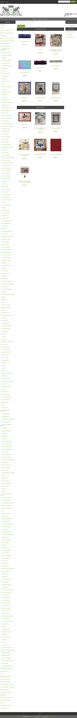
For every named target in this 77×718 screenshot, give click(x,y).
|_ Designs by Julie (4, 181)
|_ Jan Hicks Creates (4, 273)
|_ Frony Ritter (3, 228)
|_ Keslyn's (2, 302)
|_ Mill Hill (2, 365)
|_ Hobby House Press (5, 257)
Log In (7, 1)
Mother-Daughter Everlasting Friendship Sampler (56, 50)
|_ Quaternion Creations (5, 457)
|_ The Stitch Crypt (4, 623)
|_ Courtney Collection (5, 160)
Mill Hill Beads (3, 694)
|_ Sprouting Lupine (4, 547)
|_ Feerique (3, 202)
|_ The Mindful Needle (5, 600)
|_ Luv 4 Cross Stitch (4, 349)
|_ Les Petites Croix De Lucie (6, 315)
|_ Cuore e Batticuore (5, 173)
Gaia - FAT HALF (25, 72)
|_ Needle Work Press (5, 394)
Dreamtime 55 (24, 41)
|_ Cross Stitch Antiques (5, 168)
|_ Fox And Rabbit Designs (6, 220)
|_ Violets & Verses (4, 644)
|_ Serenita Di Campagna (5, 526)
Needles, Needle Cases (5, 700)
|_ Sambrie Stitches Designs (6, 502)
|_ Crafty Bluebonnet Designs (6, 162)
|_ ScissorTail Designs (5, 521)
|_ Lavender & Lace (4, 312)
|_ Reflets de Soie (4, 470)
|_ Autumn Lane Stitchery (5, 86)
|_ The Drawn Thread (5, 594)
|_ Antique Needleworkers (5, 65)
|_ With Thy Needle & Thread (6, 660)
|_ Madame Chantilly (4, 352)
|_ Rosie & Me (3, 488)
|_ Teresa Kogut (3, 573)
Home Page (34, 19)
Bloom (40, 49)
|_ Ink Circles (3, 268)
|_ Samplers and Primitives (6, 505)
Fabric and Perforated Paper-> (6, 668)
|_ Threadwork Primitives (5, 631)
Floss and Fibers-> (4, 671)
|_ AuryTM (2, 84)
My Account (45, 19)
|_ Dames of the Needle (5, 176)
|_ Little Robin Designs (5, 328)
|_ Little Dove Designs (5, 323)
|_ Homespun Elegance (5, 260)
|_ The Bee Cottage (4, 581)
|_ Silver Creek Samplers (5, 539)
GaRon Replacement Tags (5, 681)
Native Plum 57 (40, 68)
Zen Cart (41, 716)
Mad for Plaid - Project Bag (6, 692)
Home (2, 1)
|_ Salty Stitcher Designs (5, 497)
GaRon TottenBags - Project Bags (7, 687)
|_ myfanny (2, 389)
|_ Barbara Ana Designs (5, 91)
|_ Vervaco (2, 642)
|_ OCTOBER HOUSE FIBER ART (7, 419)
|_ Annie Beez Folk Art (5, 63)
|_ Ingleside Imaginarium (5, 265)
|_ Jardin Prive (3, 276)
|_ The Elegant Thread (5, 597)
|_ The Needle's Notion (5, 605)
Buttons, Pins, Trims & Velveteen (7, 38)
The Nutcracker (24, 97)
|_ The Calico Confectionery (6, 589)
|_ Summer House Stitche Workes (7, 568)
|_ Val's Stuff (3, 639)
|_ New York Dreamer (5, 399)
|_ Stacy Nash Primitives (5, 550)
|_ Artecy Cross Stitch (5, 73)
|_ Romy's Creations (4, 480)
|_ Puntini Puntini (4, 451)
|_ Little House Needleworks (6, 325)
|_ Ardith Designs (4, 68)
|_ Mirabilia (2, 368)
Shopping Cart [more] (71, 22)
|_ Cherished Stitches (5, 131)
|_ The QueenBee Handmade (6, 616)
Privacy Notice (69, 34)
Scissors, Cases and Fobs (5, 705)
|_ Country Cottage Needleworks (7, 157)
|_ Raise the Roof (4, 462)
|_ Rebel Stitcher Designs (5, 465)
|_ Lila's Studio (3, 318)
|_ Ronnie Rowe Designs (5, 483)
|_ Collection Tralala (4, 141)
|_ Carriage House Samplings (6, 126)
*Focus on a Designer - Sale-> (6, 30)
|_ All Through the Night (5, 52)
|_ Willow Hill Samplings (5, 658)
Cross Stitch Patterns (24, 21)
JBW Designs (31, 21)
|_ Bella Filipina (3, 94)
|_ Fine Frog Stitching (5, 212)
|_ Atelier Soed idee (4, 81)
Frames (2, 673)
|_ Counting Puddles (4, 155)
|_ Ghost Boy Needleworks (6, 231)
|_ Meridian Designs (4, 360)
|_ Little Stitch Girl (4, 331)
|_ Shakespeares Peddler (5, 531)
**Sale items (2, 25)
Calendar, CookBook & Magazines (7, 40)
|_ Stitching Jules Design (5, 555)
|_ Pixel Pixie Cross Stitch (5, 441)
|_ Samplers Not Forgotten (6, 508)
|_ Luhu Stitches (4, 344)
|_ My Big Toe (3, 383)
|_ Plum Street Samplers (5, 443)
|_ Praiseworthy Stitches (5, 446)
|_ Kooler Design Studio (5, 307)
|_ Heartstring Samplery (5, 252)
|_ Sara (2, 510)
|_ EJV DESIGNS (4, 186)
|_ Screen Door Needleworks (6, 524)
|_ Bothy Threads (4, 113)
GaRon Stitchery (32, 716)
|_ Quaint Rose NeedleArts (6, 454)
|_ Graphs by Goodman (5, 239)
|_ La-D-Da (2, 310)
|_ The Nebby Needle (5, 602)
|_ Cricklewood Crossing (5, 165)
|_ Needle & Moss (4, 391)
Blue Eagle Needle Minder (40, 154)
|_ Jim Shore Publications (5, 289)
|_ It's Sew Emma (4, 270)
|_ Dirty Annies (3, 183)
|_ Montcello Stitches (4, 378)
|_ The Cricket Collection (5, 592)
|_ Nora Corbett (3, 407)
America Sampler (56, 128)
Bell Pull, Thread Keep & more (6, 32)
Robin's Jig (24, 124)
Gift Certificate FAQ (70, 37)
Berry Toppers (3, 35)
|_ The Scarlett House (5, 618)
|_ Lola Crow (3, 336)
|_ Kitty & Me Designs (5, 304)
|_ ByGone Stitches (4, 120)
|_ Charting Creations (5, 128)
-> (5, 43)
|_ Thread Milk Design (5, 629)
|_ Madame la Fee (4, 354)
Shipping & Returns (70, 31)
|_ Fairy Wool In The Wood (6, 199)
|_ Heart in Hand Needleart (6, 249)
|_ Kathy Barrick (3, 299)
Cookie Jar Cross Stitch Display (24, 155)
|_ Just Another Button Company (7, 294)
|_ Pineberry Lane (4, 436)
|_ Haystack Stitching (5, 247)
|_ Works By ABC (4, 663)
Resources (40, 19)
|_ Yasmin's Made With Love (6, 665)
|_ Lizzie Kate (3, 333)
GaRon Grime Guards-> (5, 679)
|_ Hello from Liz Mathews (6, 254)
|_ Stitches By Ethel (4, 552)
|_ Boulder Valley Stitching (6, 115)
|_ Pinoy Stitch (3, 438)
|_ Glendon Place (4, 233)
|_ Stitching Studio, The (5, 558)
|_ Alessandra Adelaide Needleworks (5, 49)
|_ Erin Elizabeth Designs (5, 194)
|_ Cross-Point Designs (5, 170)
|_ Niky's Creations (4, 402)
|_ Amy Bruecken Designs (6, 55)
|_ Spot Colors (3, 545)
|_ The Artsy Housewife (5, 579)
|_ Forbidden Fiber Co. (5, 218)
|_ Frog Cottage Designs (5, 223)
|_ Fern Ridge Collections (5, 205)
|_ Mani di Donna (4, 357)
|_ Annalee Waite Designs (6, 60)
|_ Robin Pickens (4, 478)
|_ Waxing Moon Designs (5, 647)
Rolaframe (2, 702)
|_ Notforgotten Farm (4, 416)
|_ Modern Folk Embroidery (6, 373)
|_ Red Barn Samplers (5, 467)
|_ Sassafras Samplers (5, 513)
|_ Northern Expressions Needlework (5, 410)
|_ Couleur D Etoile (4, 152)
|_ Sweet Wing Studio (5, 571)
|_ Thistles (2, 626)
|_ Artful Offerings (4, 76)
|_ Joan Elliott (3, 291)
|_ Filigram (2, 207)
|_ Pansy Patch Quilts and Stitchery (6, 425)
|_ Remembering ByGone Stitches (7, 472)
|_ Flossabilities (3, 215)
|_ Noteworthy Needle (5, 413)
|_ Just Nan (3, 297)
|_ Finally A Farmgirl (4, 210)
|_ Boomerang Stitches (5, 110)
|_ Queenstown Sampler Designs (7, 459)
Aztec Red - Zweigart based (56, 154)
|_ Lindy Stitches (4, 320)
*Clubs (1, 27)
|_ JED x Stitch (3, 286)
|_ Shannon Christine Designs (6, 534)
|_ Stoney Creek (4, 563)
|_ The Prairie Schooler (5, 608)
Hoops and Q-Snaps (4, 689)
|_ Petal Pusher (3, 428)
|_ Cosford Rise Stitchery (5, 144)
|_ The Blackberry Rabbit (5, 584)
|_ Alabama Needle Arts (5, 46)
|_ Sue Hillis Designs (4, 566)
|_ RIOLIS (2, 475)
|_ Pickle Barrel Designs (5, 430)
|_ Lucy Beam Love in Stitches (6, 341)
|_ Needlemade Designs (5, 396)
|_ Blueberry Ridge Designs (6, 107)
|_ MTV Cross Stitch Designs (6, 381)
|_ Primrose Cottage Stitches (6, 449)
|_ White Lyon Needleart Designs (7, 650)
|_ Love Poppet (3, 339)
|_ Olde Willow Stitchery (5, 421)
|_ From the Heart (4, 226)
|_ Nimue (2, 404)
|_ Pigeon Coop (3, 433)
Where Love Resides (56, 97)
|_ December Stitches (5, 178)
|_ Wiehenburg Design (5, 652)
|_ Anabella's (3, 57)
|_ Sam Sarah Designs (5, 500)
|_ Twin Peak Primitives (5, 637)
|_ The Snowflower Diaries (6, 621)
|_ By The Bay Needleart (5, 118)
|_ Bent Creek (3, 97)
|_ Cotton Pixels (3, 149)
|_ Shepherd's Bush (4, 537)
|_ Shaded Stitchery (4, 529)
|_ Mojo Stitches (3, 375)
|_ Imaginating (3, 262)
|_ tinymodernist (3, 634)
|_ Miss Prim (3, 370)
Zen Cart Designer (51, 716)
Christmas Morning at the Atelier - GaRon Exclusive (25, 181)
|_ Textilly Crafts (3, 576)
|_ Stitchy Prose (3, 560)
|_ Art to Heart (3, 70)
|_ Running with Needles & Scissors (6, 494)
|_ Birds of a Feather (4, 99)
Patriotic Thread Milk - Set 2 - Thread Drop (40, 128)
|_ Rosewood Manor (4, 486)
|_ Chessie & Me (4, 139)
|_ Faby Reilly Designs (5, 197)
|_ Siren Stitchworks (4, 542)
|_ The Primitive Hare (5, 610)
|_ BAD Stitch (3, 89)
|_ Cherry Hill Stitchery (5, 136)
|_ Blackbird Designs (4, 105)
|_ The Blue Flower (4, 587)
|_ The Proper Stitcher (5, 613)
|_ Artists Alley (3, 78)
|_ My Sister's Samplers (5, 386)
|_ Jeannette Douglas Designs (6, 283)
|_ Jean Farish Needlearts (6, 281)
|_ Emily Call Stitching (5, 189)
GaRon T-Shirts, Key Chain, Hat (7, 684)
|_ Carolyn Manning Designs (6, 123)
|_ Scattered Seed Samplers (6, 518)
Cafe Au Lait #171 (56, 65)
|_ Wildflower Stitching (5, 655)
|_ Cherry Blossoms (4, 134)
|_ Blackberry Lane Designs (6, 102)
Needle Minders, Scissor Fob (6, 697)
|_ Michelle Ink (3, 362)
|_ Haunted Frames (4, 244)
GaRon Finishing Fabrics (5, 676)
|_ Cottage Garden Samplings (6, 147)
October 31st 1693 (40, 97)
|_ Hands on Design (4, 241)
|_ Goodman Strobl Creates (6, 236)
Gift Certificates (3, 708)
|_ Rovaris (2, 491)
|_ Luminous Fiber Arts (5, 346)
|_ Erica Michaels (4, 191)
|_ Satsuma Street (4, 516)
